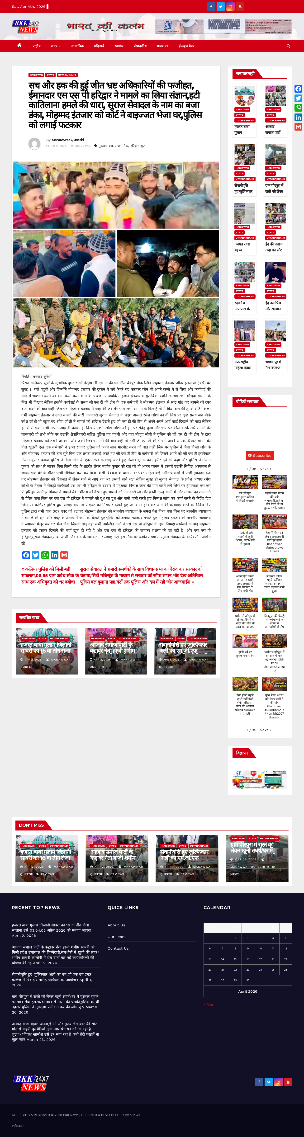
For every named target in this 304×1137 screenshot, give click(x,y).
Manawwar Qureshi (68, 140)
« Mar (209, 1004)
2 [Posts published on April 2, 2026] (248, 938)
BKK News (70, 1115)
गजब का (162, 46)
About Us (116, 925)
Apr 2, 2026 (34, 866)
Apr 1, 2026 (174, 866)
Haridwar (36, 75)
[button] (288, 46)
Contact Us (118, 948)
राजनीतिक (121, 146)
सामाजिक (77, 46)
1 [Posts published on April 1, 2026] (235, 938)
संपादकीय (140, 46)
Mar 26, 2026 (246, 859)
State (50, 75)
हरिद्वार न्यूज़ (137, 146)
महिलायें (99, 46)
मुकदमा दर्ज (106, 146)
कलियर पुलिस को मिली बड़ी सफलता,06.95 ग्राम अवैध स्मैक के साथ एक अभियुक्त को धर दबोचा (50, 575)
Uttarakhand (67, 75)
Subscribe (259, 455)
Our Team (117, 936)
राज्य (56, 46)
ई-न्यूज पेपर (187, 46)
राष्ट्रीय (37, 46)
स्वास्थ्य (119, 46)
